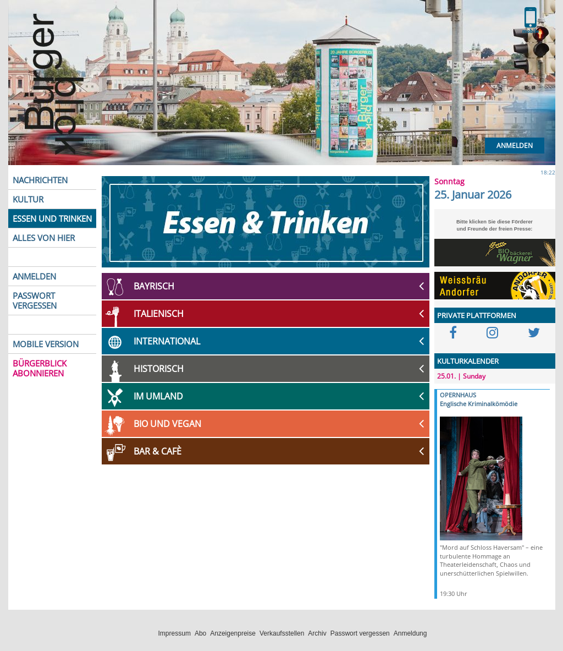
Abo (200, 633)
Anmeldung (410, 633)
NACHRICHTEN (40, 179)
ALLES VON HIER (44, 237)
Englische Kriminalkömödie (478, 404)
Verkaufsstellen (282, 633)
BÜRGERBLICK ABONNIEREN (40, 368)
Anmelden (514, 145)
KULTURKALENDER (468, 361)
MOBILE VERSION (46, 343)
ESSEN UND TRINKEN (52, 218)
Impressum (174, 633)
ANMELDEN (34, 276)
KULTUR (28, 199)
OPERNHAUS (458, 395)
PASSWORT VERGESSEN (35, 300)
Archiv (317, 633)
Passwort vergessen (360, 633)
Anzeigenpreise (233, 633)
